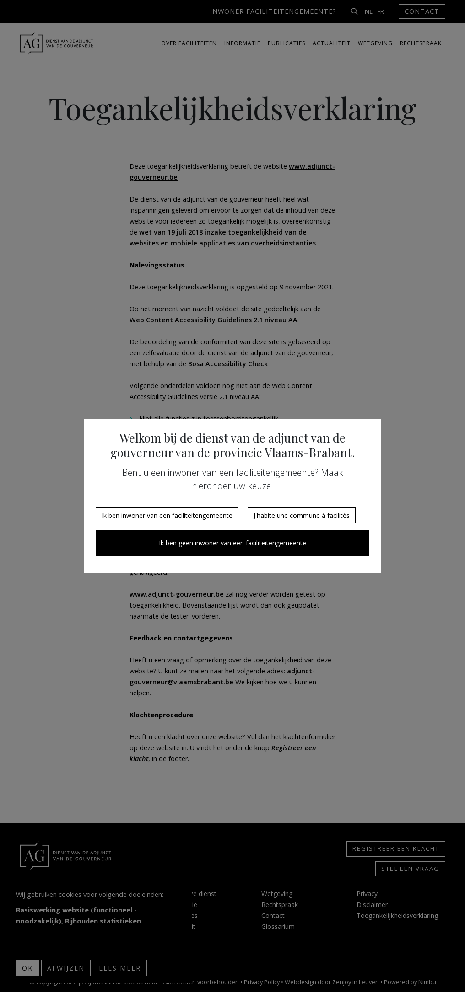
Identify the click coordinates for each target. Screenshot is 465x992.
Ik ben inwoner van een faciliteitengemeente (167, 515)
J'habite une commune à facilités (302, 515)
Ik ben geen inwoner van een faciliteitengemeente (232, 543)
